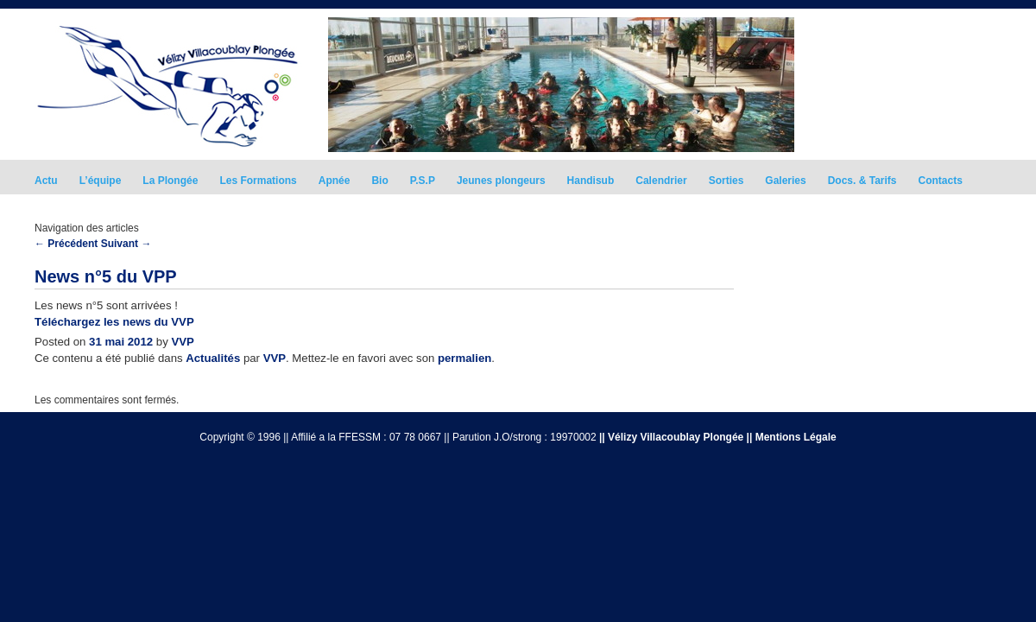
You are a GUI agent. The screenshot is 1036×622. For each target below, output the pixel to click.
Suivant (126, 244)
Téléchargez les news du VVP (114, 321)
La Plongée (170, 181)
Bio (379, 181)
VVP (182, 341)
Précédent (66, 244)
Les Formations (257, 181)
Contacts (941, 181)
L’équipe (100, 181)
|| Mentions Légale (792, 437)
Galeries (785, 181)
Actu (46, 181)
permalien (464, 358)
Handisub (591, 181)
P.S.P (422, 181)
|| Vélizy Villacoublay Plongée (671, 437)
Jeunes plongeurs (501, 181)
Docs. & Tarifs (862, 181)
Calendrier (660, 181)
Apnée (335, 181)
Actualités (213, 358)
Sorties (726, 181)
